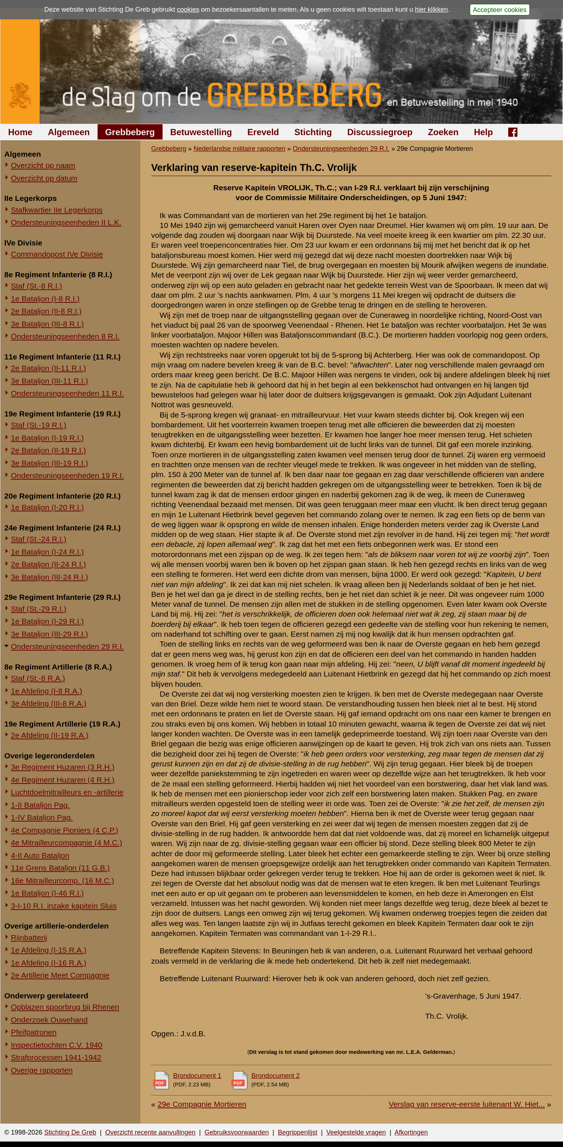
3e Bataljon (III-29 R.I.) (49, 634)
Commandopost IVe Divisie (57, 254)
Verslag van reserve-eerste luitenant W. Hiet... (467, 1104)
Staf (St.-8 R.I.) (36, 286)
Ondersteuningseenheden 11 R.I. (67, 393)
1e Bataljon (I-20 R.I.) (47, 507)
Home (20, 132)
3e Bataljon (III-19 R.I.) (49, 463)
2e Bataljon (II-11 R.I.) (48, 368)
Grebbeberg (130, 132)
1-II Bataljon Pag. (40, 805)
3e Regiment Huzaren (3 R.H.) (63, 767)
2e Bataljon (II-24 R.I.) (48, 564)
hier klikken (431, 9)
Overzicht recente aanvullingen (150, 1132)
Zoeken (443, 132)
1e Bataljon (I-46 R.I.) (47, 893)
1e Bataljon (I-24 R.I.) (47, 552)
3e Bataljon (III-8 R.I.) (47, 324)
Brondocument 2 (275, 1075)
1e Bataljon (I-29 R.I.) (47, 621)
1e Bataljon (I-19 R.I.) (47, 438)
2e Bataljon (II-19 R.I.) (48, 450)
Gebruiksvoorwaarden (237, 1132)
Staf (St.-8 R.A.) (38, 678)
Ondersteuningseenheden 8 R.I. (65, 336)
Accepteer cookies (499, 9)
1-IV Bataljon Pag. (42, 817)
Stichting (313, 132)
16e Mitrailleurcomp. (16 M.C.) (62, 880)
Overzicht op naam (43, 165)
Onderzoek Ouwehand (49, 1019)
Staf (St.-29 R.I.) (38, 609)
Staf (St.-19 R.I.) (38, 425)
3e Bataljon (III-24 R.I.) (49, 577)
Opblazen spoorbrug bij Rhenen (65, 1007)
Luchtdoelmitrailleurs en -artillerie (67, 792)
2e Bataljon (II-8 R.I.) (46, 311)
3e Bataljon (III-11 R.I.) (49, 381)
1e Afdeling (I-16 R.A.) (49, 963)
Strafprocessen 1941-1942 (56, 1057)
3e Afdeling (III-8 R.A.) (49, 703)
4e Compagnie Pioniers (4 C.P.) (64, 830)
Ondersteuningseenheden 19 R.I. (67, 475)
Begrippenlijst (297, 1132)
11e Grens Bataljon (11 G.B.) (60, 868)
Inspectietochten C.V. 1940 (56, 1045)
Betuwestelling (201, 132)
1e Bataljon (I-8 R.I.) (45, 298)
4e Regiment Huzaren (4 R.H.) (63, 780)
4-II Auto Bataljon (40, 855)
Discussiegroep (379, 132)
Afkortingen (411, 1132)
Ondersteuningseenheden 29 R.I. (67, 646)
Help (483, 132)
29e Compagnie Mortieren (201, 1104)
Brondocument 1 (197, 1075)
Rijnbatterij (29, 937)
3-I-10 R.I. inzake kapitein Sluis (64, 906)
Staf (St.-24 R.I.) (38, 539)
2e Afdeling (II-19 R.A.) (49, 735)
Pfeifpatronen (34, 1032)
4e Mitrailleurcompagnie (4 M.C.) (66, 842)
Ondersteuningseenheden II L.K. (66, 222)
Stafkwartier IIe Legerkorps (57, 210)
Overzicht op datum (44, 178)
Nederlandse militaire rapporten (239, 148)
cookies (188, 9)
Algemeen (69, 132)
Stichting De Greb (70, 1132)
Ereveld (263, 132)
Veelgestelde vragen (356, 1132)
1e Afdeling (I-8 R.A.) (46, 691)
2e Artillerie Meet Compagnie (60, 975)
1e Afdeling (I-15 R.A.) (49, 950)
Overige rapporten (42, 1070)
